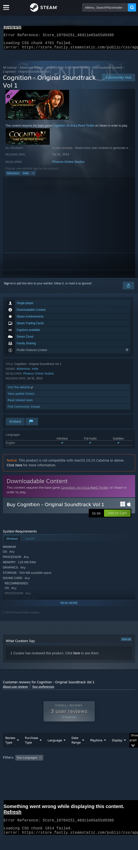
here (76, 656)
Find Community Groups (24, 409)
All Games (10, 70)
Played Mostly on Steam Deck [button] (23, 773)
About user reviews (15, 689)
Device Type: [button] (12, 779)
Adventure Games (32, 70)
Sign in (8, 286)
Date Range (76, 749)
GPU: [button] (103, 773)
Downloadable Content (107, 70)
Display (117, 750)
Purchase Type (31, 749)
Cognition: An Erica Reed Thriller (68, 70)
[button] (117, 516)
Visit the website (21, 390)
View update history (21, 396)
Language (55, 750)
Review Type (10, 749)
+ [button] (33, 176)
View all (126, 642)
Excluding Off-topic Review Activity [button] (75, 767)
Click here (14, 468)
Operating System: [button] (63, 773)
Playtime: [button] (112, 767)
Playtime (96, 750)
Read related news (20, 403)
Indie (26, 176)
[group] (69, 773)
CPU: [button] (87, 773)
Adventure (13, 176)
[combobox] (105, 7)
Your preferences (43, 689)
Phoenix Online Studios (68, 164)
